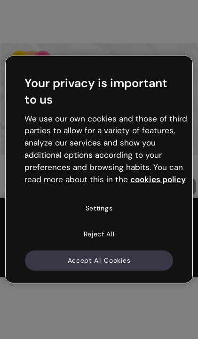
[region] (99, 169)
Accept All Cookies (99, 260)
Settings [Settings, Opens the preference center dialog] (99, 207)
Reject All (99, 234)
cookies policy (158, 179)
